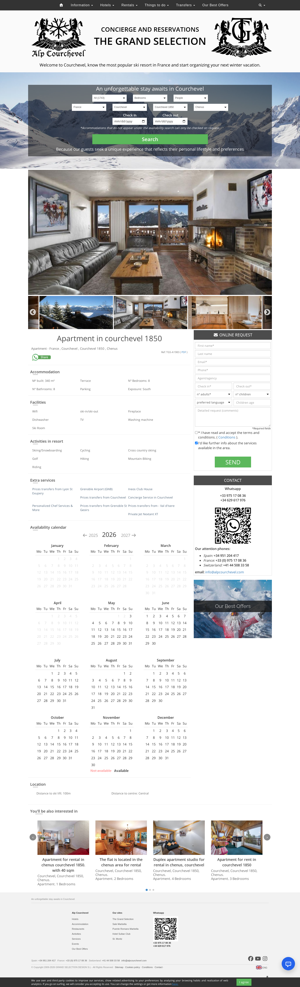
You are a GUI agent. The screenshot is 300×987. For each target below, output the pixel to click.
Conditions (227, 437)
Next (267, 312)
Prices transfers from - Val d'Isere (151, 506)
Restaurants (78, 929)
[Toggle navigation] (262, 5)
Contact (159, 967)
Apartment (39, 348)
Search (150, 139)
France (54, 348)
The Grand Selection (123, 919)
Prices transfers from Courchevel (103, 497)
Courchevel (69, 348)
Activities (76, 934)
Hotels (107, 5)
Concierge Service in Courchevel (150, 497)
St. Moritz (117, 939)
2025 (90, 535)
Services (76, 939)
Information (82, 5)
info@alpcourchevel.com (224, 572)
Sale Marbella (119, 924)
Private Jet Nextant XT (143, 514)
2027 (128, 535)
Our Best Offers (215, 5)
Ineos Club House (140, 489)
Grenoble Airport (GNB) (96, 489)
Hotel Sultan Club (121, 934)
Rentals (129, 5)
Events (75, 944)
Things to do (157, 5)
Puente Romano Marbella (125, 929)
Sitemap (119, 967)
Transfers (185, 5)
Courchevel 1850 (92, 348)
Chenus (112, 348)
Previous (33, 312)
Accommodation (80, 924)
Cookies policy (133, 967)
